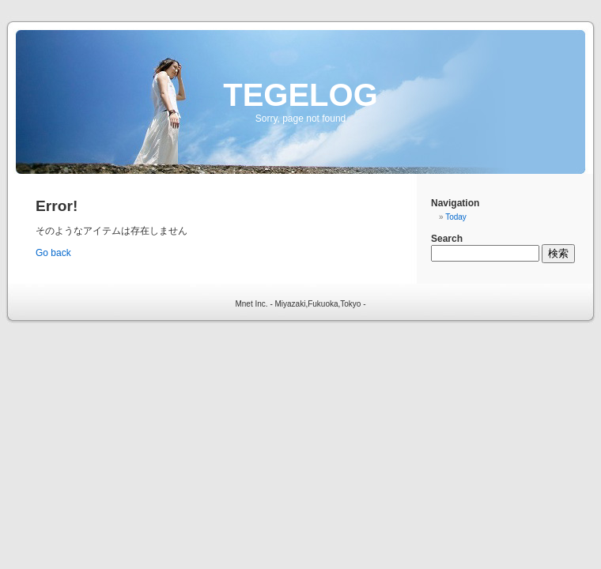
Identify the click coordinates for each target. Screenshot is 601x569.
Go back (53, 252)
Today (456, 217)
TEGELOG (300, 94)
